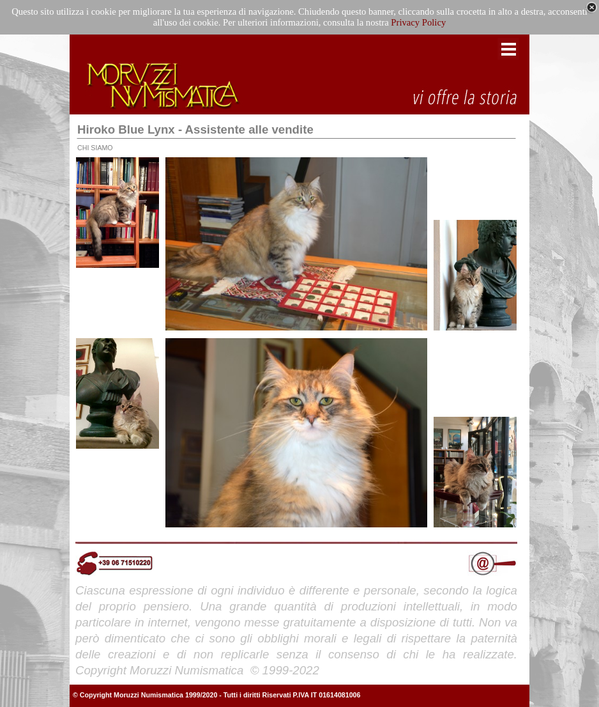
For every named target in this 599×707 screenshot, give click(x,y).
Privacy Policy (418, 22)
